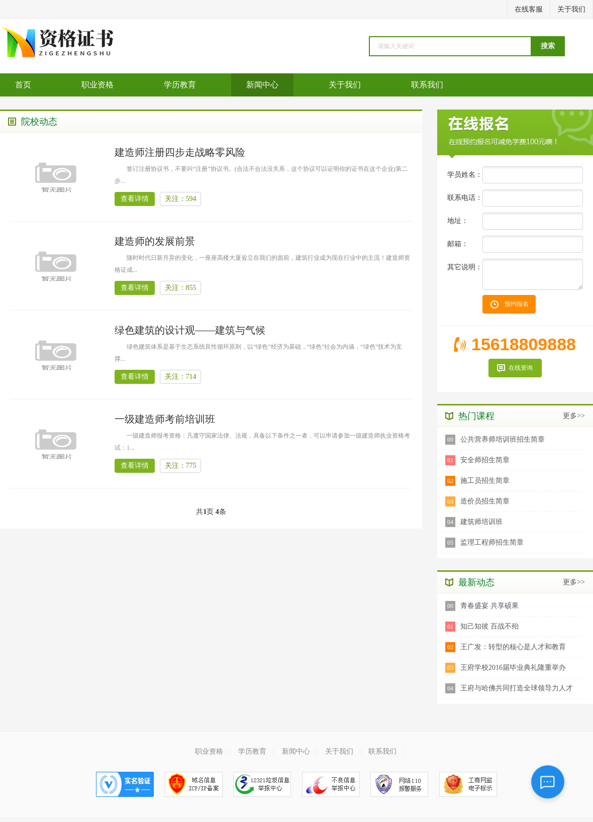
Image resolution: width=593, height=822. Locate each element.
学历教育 (180, 84)
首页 (23, 84)
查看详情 (135, 198)
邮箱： (457, 244)
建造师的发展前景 (155, 241)
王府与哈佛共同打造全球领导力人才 (516, 688)
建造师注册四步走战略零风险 (180, 152)
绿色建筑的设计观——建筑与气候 (190, 330)
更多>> (574, 416)
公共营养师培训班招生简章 (502, 439)
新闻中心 (262, 84)
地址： (457, 221)
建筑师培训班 (481, 522)
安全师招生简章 (485, 460)
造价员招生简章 (485, 501)
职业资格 (97, 84)
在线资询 (521, 367)
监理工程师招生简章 (492, 542)
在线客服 (529, 9)
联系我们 (427, 84)
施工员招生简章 (485, 480)
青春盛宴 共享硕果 (489, 605)
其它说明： (464, 267)
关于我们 (571, 9)
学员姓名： (464, 174)
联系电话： (464, 197)
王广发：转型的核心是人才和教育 (513, 647)
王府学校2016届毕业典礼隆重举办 (513, 667)
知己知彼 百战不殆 (489, 626)
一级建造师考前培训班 (165, 419)
